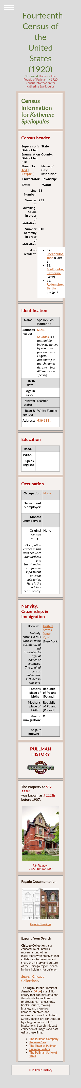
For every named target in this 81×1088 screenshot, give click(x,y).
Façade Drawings (40, 924)
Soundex (43, 337)
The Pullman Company (44, 1039)
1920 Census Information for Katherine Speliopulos (42, 83)
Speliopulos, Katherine (55, 271)
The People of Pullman (39, 77)
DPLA (37, 991)
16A (24, 170)
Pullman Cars (37, 1042)
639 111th (44, 420)
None (47, 493)
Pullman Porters (39, 1049)
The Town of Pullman (42, 1045)
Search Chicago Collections (32, 978)
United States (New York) (48, 631)
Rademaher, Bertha (55, 286)
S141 (41, 329)
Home (43, 76)
